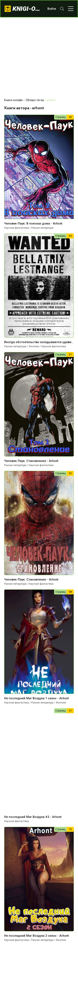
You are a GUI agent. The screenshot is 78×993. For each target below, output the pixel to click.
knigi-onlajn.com (27, 8)
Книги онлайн (13, 100)
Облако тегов (35, 100)
